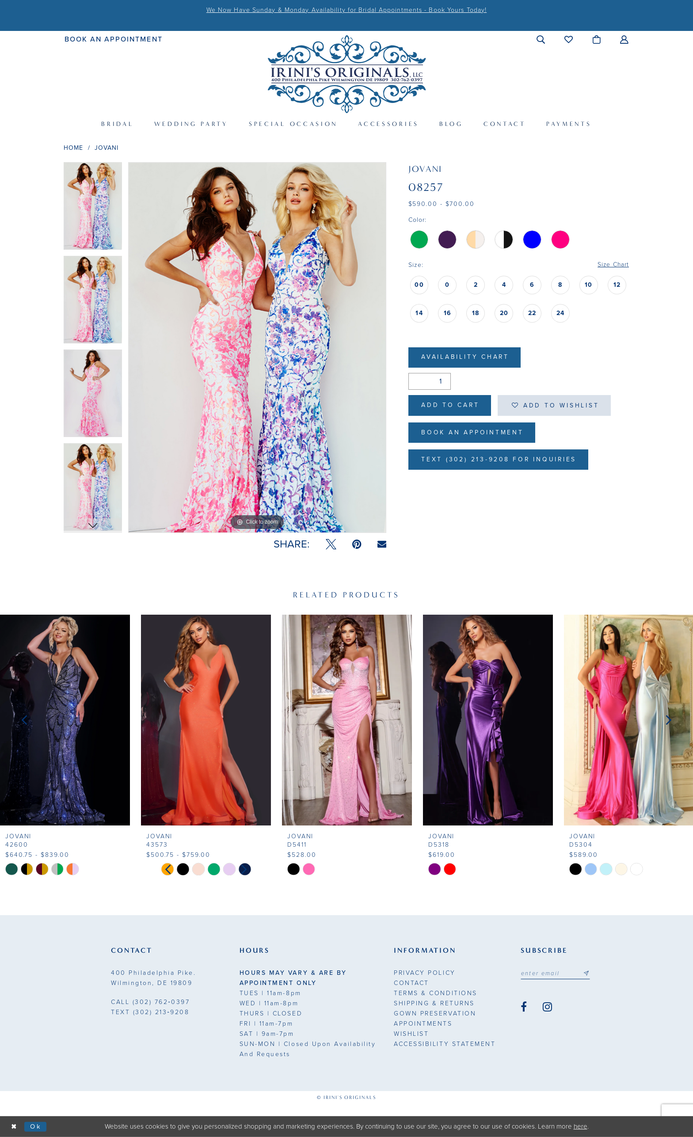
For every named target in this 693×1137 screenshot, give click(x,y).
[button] (541, 39)
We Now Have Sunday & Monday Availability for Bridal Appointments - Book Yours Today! (346, 10)
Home (73, 148)
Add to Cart (451, 406)
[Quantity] (429, 381)
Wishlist (411, 1034)
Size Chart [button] (613, 265)
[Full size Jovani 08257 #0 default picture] (257, 347)
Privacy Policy (424, 973)
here (580, 1126)
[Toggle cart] (597, 39)
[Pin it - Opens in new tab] (357, 544)
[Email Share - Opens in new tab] (381, 544)
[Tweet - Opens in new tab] (331, 544)
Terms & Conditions (435, 993)
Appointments (423, 1023)
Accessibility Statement (444, 1044)
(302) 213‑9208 (150, 1012)
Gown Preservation (435, 1013)
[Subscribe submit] (587, 973)
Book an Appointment (473, 433)
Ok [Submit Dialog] (36, 1126)
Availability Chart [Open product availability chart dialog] (466, 357)
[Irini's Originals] (346, 74)
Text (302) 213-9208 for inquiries (500, 461)
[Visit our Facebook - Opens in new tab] (524, 1007)
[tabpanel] (93, 209)
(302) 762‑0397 (150, 1002)
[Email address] (556, 973)
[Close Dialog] (14, 1126)
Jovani (107, 148)
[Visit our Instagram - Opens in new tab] (547, 1007)
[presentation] (65, 720)
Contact (411, 983)
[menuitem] (113, 39)
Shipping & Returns (434, 1003)
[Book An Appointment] (113, 39)
